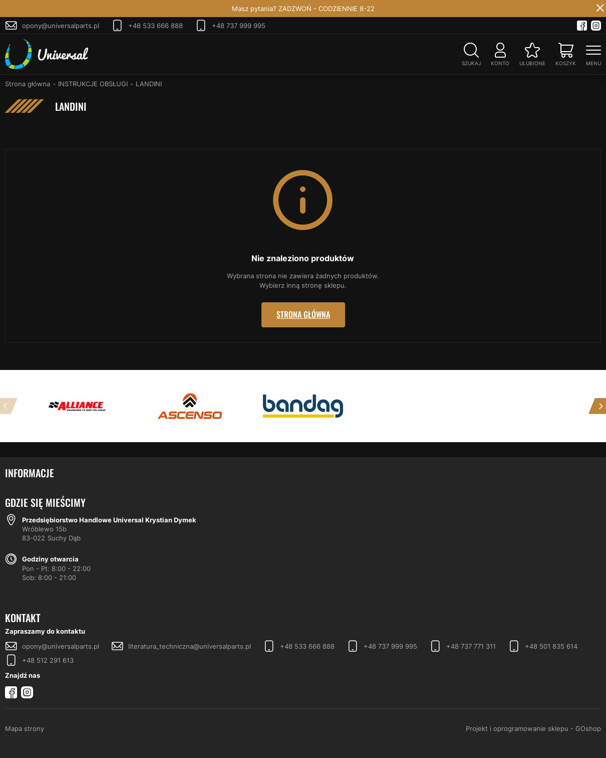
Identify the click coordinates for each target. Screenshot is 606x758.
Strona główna (27, 84)
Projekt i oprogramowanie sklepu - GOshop (533, 728)
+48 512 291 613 (48, 660)
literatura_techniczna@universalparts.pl (189, 646)
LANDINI (149, 84)
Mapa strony (24, 728)
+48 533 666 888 (155, 26)
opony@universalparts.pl (60, 26)
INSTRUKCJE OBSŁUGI (93, 84)
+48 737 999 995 (238, 26)
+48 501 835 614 (551, 646)
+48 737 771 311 (471, 646)
